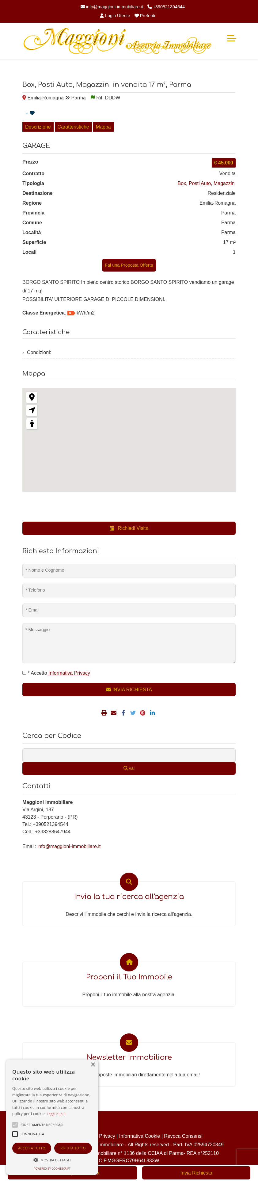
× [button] (92, 1065)
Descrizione (38, 126)
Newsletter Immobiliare (129, 1057)
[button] (52, 1160)
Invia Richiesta (196, 1172)
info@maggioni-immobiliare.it (112, 6)
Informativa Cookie (139, 1136)
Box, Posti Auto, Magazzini (207, 183)
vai (129, 768)
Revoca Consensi (183, 1136)
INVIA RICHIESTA (129, 689)
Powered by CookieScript (52, 1169)
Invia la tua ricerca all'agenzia (129, 897)
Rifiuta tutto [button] (72, 1148)
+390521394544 (166, 6)
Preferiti (145, 15)
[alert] (52, 1117)
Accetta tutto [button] (31, 1148)
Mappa (103, 126)
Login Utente (115, 15)
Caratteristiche (73, 126)
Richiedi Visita (129, 528)
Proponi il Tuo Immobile (129, 977)
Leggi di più (56, 1113)
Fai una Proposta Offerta (129, 265)
